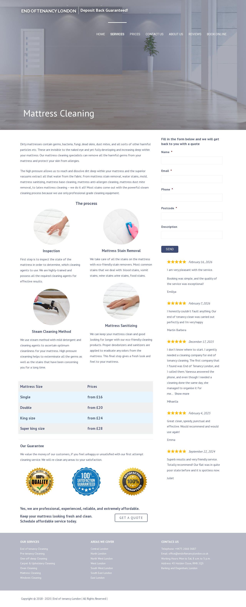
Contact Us (155, 34)
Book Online (216, 34)
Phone (167, 189)
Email (166, 171)
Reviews (195, 34)
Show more (182, 393)
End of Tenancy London (48, 10)
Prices (135, 34)
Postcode (169, 208)
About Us (176, 34)
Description (169, 227)
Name (166, 152)
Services (117, 34)
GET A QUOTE (131, 518)
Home (100, 34)
